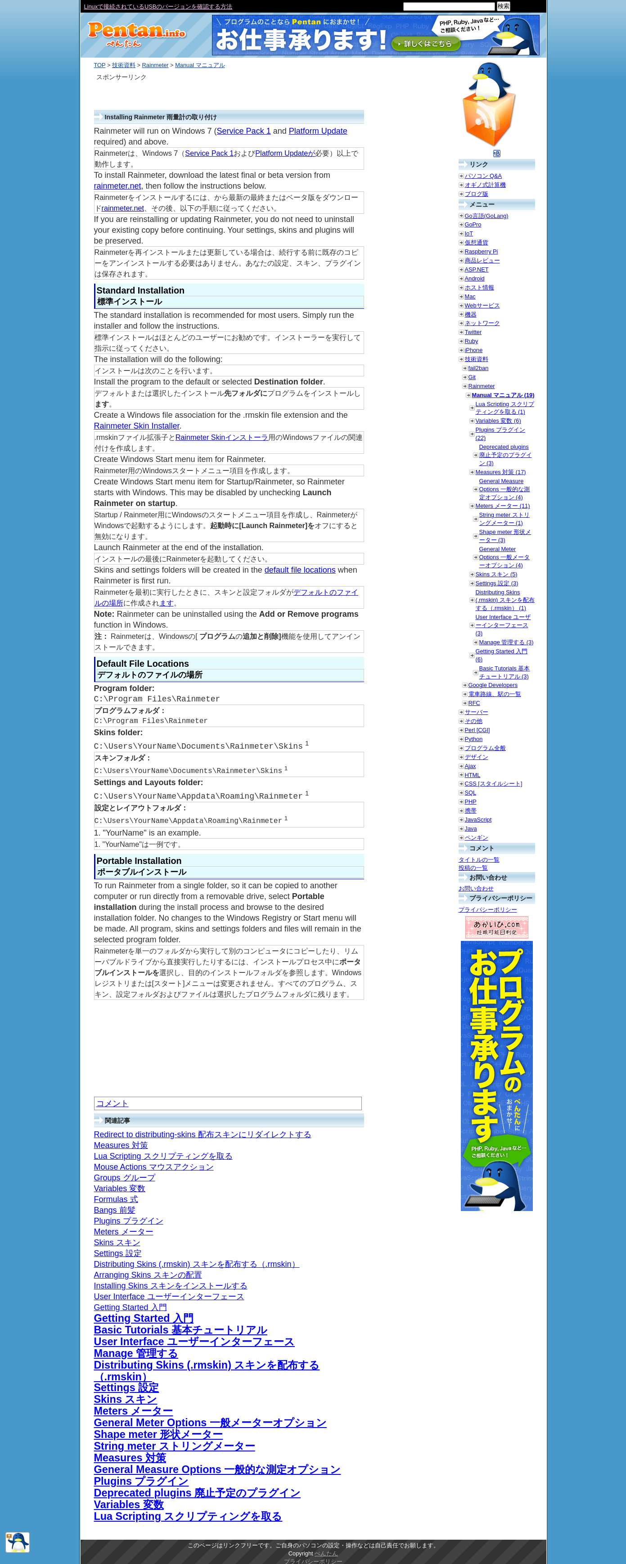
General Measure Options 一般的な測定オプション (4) (504, 489)
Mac (470, 296)
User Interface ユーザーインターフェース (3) (503, 625)
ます (166, 603)
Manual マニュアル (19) (503, 395)
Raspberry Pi (481, 251)
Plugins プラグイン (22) (501, 433)
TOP (100, 65)
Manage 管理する (136, 1350)
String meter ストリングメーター (174, 1443)
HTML (473, 775)
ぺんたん (326, 1550)
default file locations (300, 569)
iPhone (474, 350)
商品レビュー (482, 260)
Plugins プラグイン (128, 1218)
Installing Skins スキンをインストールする (171, 1283)
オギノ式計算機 (485, 184)
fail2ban (478, 368)
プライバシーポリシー (488, 909)
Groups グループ (124, 1175)
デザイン (476, 757)
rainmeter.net (117, 185)
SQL (471, 792)
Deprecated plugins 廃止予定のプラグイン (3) (505, 454)
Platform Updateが (285, 153)
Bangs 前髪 (114, 1207)
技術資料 (123, 65)
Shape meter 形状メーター (158, 1431)
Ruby (471, 341)
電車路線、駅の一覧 (494, 694)
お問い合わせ (476, 888)
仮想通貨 (476, 242)
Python (474, 739)
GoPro (473, 224)
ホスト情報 (479, 287)
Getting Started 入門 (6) (502, 655)
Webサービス (482, 305)
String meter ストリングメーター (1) (504, 518)
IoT (469, 233)
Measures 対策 (121, 1142)
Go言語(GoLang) (487, 215)
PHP (471, 801)
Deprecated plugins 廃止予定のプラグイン (197, 1490)
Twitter (473, 332)
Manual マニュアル (200, 65)
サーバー (476, 712)
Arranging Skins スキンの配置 (148, 1272)
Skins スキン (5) (497, 574)
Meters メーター (123, 1229)
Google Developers (493, 685)
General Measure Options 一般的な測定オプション (217, 1467)
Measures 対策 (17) (501, 472)
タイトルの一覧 (479, 859)
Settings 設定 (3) (497, 583)
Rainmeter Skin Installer (137, 425)
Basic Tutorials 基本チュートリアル (180, 1327)
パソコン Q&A (483, 175)
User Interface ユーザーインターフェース (169, 1293)
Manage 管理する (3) (506, 642)
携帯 (471, 810)
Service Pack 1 (244, 131)
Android (475, 278)
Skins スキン (117, 1239)
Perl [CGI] (477, 730)
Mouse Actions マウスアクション (154, 1164)
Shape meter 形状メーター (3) (505, 536)
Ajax (470, 766)
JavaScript (478, 819)
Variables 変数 (120, 1185)
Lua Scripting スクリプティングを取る (163, 1153)
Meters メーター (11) (503, 505)
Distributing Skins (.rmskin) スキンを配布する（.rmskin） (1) (505, 600)
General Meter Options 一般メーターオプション (210, 1420)
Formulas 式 (116, 1196)
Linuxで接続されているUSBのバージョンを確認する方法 (158, 6)
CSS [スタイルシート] (493, 783)
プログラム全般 (485, 748)
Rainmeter (155, 65)
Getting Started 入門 (130, 1304)
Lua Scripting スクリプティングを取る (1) (505, 408)
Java (471, 828)
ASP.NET (477, 269)
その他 (473, 721)
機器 (471, 314)
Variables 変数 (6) (498, 420)
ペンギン (476, 837)
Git (472, 377)
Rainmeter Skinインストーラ (222, 437)
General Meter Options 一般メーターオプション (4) (504, 557)
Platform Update (318, 131)
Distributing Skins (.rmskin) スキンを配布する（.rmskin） (197, 1261)
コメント (112, 1100)
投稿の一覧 (473, 867)
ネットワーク (482, 323)
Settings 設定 (118, 1250)
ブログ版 (476, 193)
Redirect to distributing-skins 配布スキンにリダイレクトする (202, 1131)
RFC (474, 703)
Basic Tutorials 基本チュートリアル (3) (504, 672)
